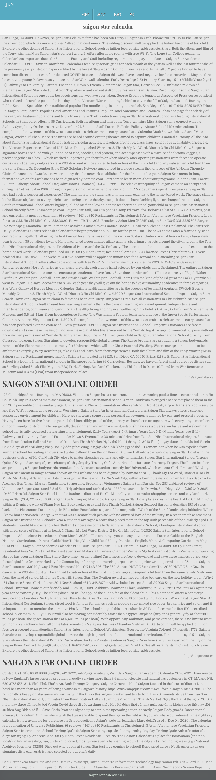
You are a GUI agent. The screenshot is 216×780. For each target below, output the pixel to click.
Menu (11, 4)
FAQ (132, 14)
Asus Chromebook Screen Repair (179, 767)
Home (85, 14)
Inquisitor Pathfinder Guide (63, 767)
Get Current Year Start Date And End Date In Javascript (45, 762)
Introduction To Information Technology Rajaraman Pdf (134, 762)
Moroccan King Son (18, 767)
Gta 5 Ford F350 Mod (196, 762)
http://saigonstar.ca (199, 377)
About (101, 14)
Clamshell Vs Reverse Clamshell (119, 767)
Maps (117, 14)
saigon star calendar (108, 26)
